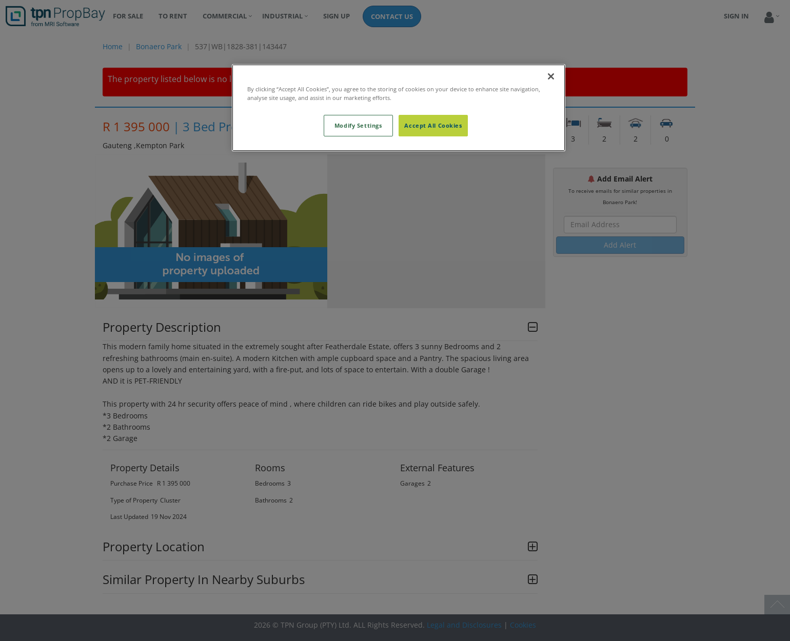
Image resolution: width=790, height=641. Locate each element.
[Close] (551, 76)
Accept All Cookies (433, 125)
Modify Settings (358, 125)
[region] (398, 107)
